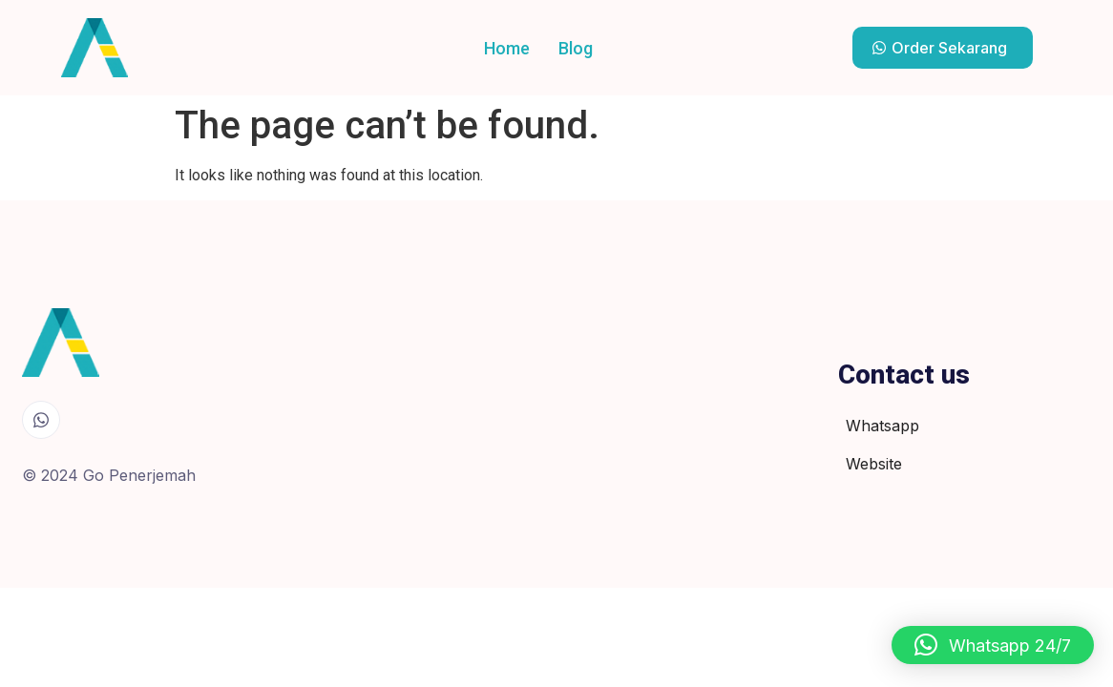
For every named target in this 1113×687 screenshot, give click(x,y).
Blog (575, 48)
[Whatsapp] (41, 420)
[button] (993, 645)
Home (507, 48)
